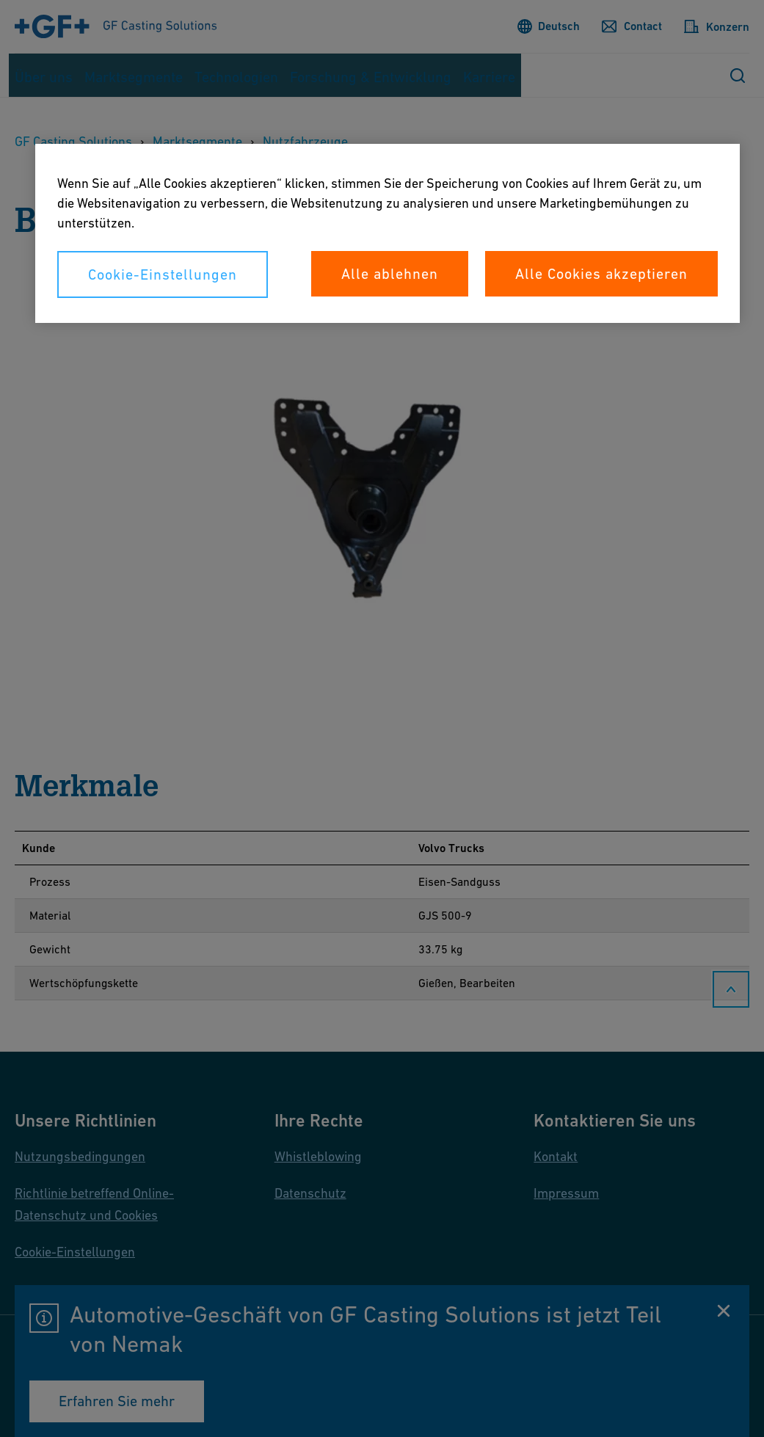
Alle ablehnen (389, 274)
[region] (387, 233)
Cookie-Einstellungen (162, 274)
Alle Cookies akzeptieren (601, 274)
